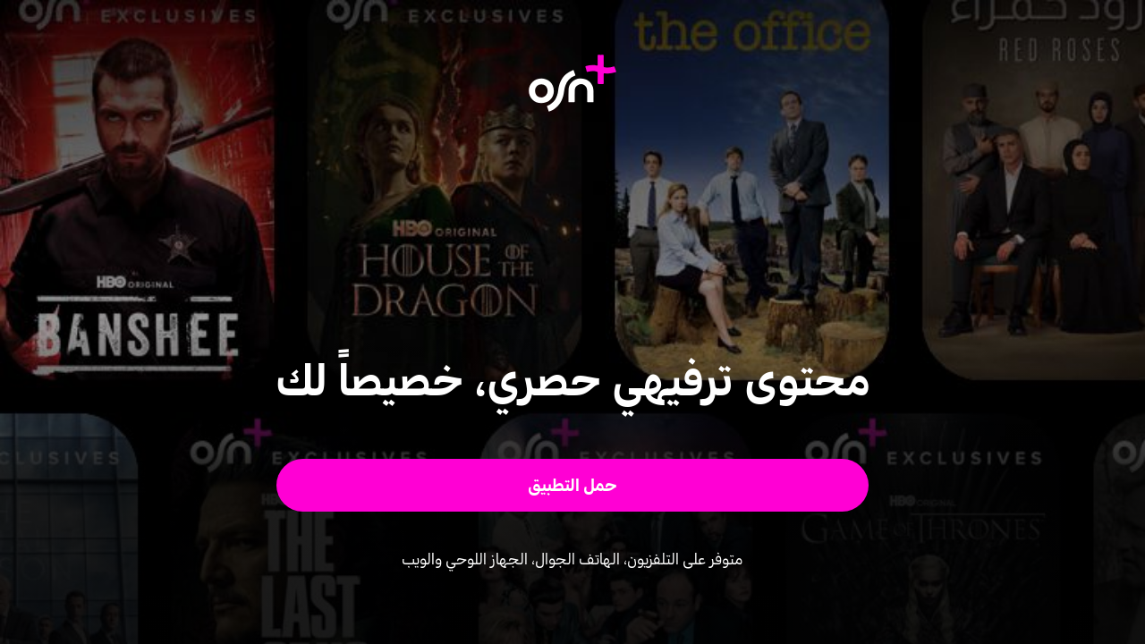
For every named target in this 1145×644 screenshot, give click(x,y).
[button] (572, 485)
